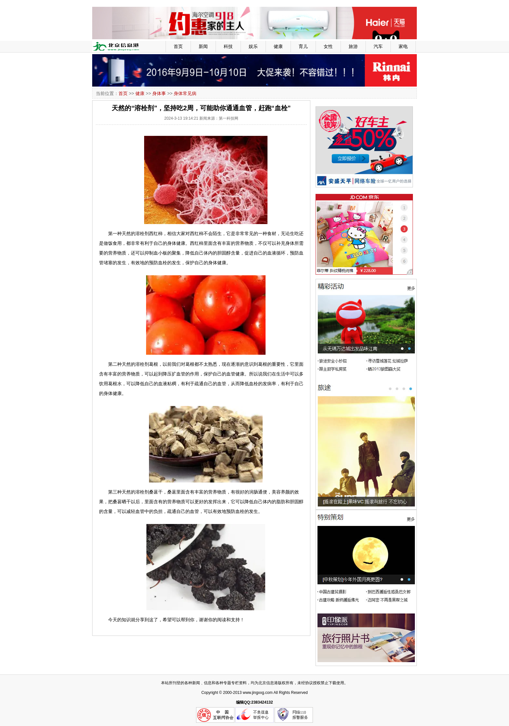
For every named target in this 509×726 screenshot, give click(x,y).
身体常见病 (185, 93)
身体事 (159, 93)
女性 (328, 46)
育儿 (303, 46)
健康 (278, 46)
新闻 (203, 46)
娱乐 (253, 46)
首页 (178, 46)
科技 (228, 46)
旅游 (353, 46)
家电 (403, 46)
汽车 (378, 46)
